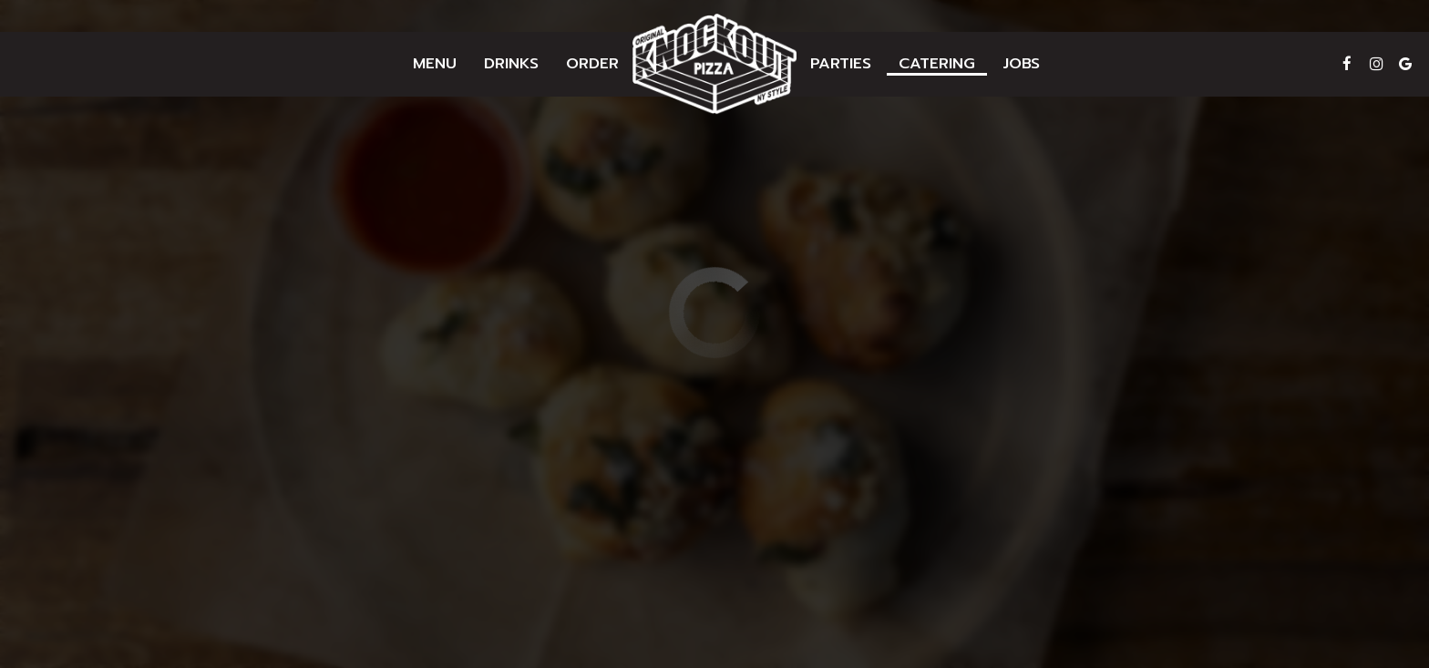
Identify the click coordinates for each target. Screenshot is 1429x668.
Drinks (511, 64)
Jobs (1021, 64)
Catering (937, 64)
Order (592, 64)
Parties (840, 64)
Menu (435, 64)
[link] (714, 64)
